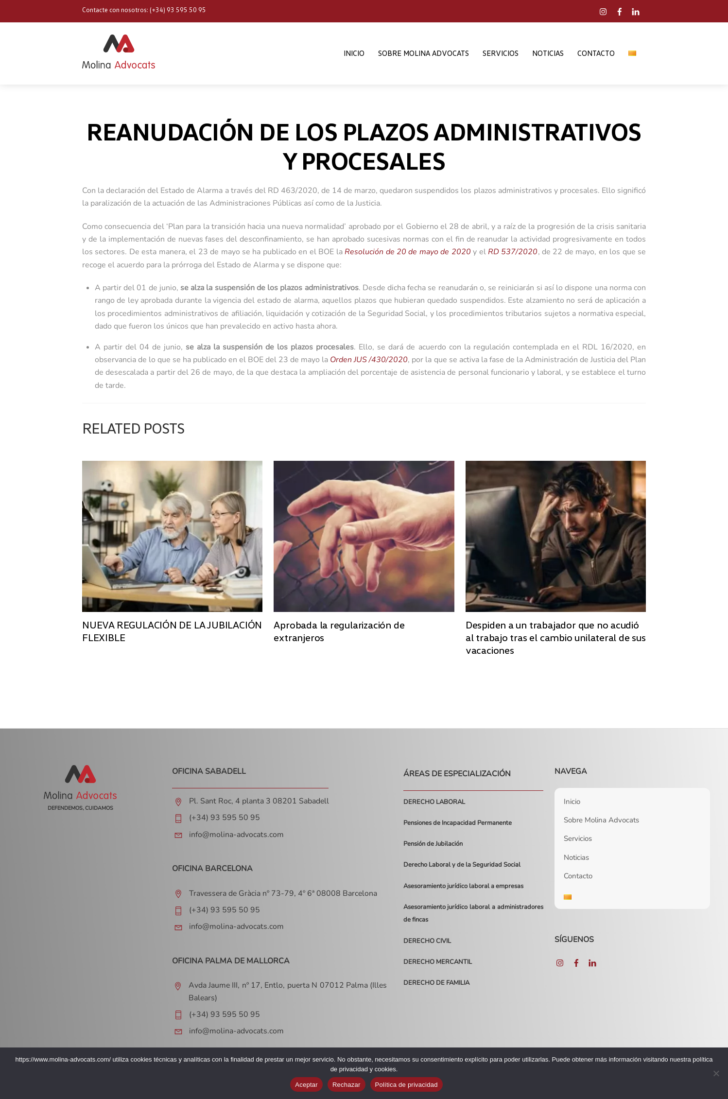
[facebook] (620, 9)
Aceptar (306, 1084)
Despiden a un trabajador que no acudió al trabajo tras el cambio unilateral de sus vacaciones (556, 639)
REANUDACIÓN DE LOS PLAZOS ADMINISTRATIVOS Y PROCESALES (364, 147)
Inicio (354, 54)
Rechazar (346, 1084)
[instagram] (604, 9)
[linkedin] (636, 9)
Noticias (548, 54)
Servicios (501, 54)
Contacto (596, 54)
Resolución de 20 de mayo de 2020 (408, 253)
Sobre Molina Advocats (423, 54)
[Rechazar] (716, 1073)
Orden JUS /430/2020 (369, 361)
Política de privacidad (406, 1084)
